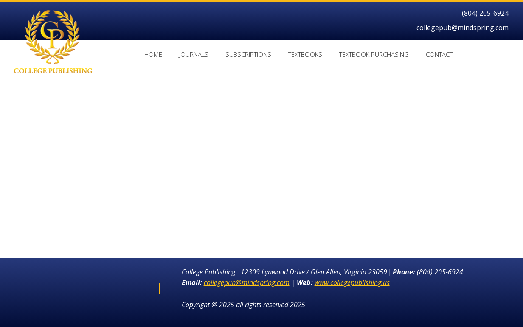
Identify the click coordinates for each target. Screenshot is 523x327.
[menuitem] (153, 55)
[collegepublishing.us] (53, 20)
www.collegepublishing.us (352, 282)
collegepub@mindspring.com (462, 27)
